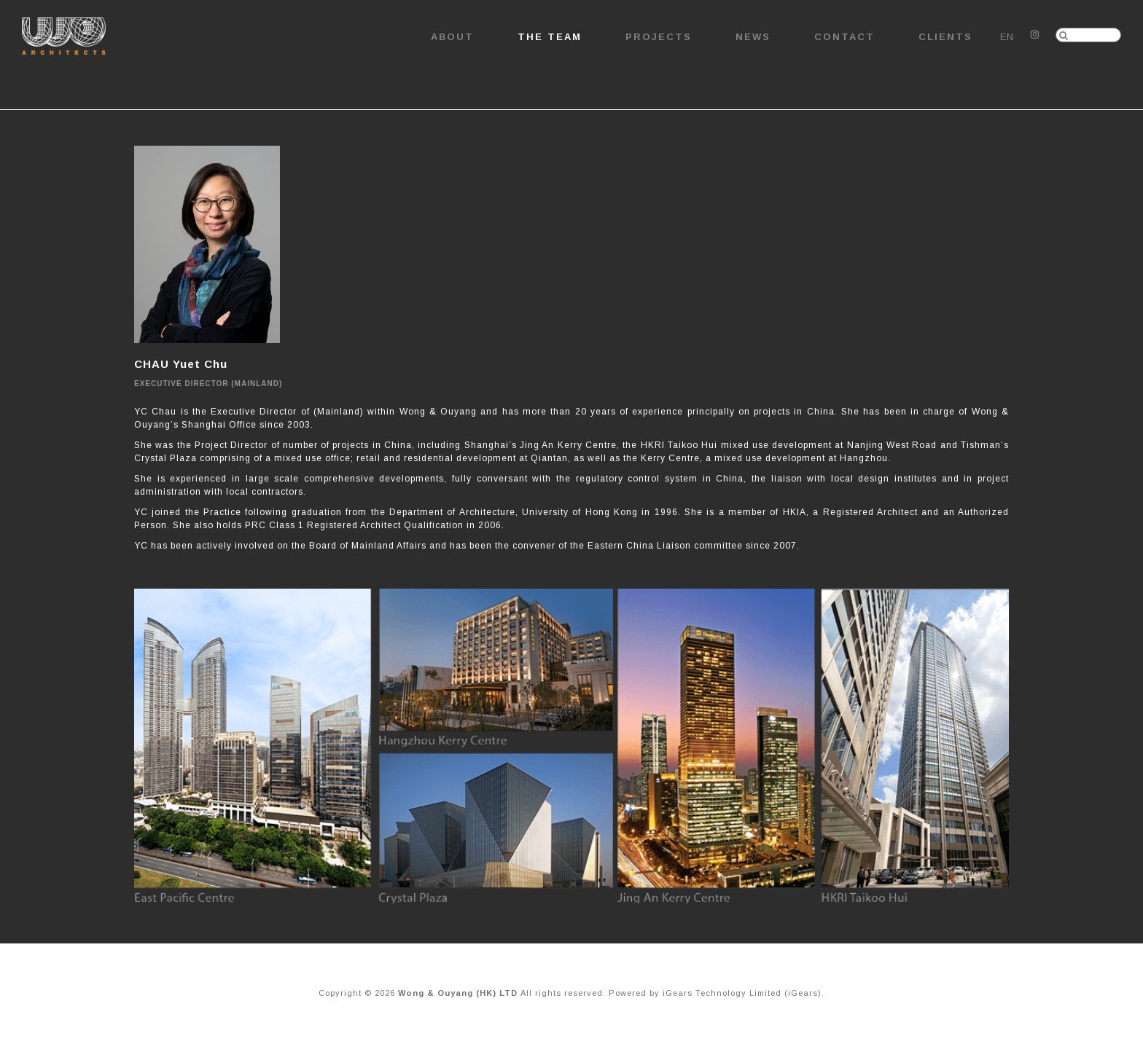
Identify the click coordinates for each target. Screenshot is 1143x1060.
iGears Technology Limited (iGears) (742, 993)
